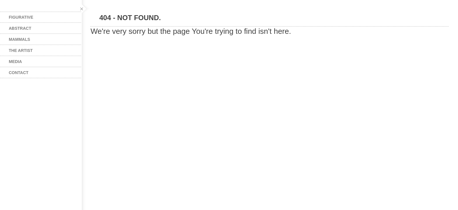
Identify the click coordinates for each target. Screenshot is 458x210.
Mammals (19, 39)
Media (15, 61)
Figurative (21, 17)
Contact (18, 72)
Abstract (20, 28)
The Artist (21, 50)
